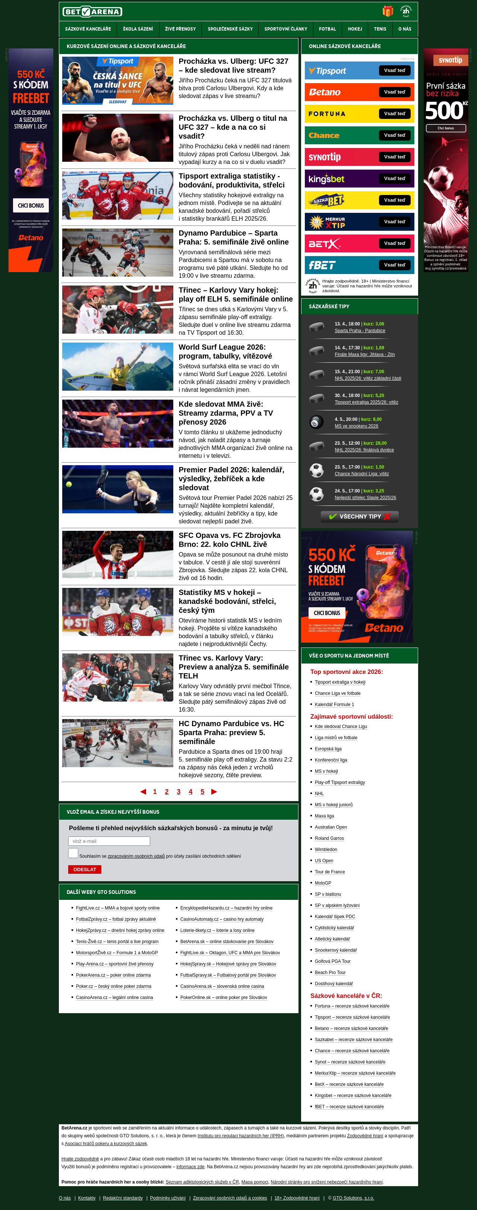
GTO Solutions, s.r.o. (353, 1198)
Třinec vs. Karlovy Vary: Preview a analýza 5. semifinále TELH (234, 667)
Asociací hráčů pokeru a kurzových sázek (106, 1143)
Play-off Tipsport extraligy (340, 782)
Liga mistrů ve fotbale (336, 737)
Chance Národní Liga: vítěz (362, 473)
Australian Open (331, 827)
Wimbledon (326, 849)
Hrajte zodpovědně (80, 1159)
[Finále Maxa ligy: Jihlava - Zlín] (319, 350)
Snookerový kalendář (336, 950)
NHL (319, 793)
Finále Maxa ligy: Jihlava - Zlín (365, 354)
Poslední (214, 791)
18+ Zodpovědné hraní (297, 1198)
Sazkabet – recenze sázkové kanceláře (354, 1039)
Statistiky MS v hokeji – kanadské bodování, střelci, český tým (227, 601)
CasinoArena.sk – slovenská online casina (222, 986)
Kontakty (87, 1198)
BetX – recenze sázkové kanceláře (349, 1084)
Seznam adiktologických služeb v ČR (202, 1182)
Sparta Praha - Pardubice (360, 330)
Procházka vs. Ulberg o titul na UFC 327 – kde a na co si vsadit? (233, 127)
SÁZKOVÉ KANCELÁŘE (159, 46)
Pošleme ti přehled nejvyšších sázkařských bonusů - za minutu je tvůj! (171, 828)
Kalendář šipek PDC (335, 916)
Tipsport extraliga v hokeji (340, 682)
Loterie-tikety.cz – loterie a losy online (217, 930)
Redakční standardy (123, 1198)
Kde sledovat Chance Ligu (341, 726)
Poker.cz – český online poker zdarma (113, 986)
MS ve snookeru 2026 (356, 426)
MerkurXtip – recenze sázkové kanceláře (355, 1073)
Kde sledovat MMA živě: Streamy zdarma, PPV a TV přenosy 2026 (226, 413)
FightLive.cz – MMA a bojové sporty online (118, 908)
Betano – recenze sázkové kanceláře (351, 1028)
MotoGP (323, 883)
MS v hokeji (326, 771)
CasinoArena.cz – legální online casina (114, 997)
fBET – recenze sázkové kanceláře (349, 1106)
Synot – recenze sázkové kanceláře (350, 1062)
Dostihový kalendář (334, 983)
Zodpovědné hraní (365, 1135)
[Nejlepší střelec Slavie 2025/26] (319, 494)
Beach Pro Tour (330, 972)
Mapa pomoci (254, 1182)
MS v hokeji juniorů (334, 804)
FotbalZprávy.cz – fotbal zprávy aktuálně (116, 919)
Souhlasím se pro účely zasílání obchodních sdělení (160, 856)
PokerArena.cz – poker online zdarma (113, 975)
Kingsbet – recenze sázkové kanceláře (353, 1095)
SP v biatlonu (328, 894)
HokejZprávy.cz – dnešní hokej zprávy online (120, 930)
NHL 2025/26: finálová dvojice (364, 450)
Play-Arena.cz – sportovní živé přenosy (115, 964)
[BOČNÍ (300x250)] (357, 641)
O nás (65, 1198)
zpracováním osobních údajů (136, 856)
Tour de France (330, 872)
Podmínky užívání (168, 1198)
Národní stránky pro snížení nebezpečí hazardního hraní (327, 1182)
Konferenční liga (331, 760)
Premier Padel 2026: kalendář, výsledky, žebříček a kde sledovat (232, 479)
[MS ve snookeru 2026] (319, 422)
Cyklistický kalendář (334, 927)
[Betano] (31, 270)
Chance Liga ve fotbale (338, 693)
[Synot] (446, 270)
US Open (324, 860)
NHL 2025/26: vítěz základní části (368, 378)
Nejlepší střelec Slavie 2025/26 (365, 497)
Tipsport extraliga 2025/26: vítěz (366, 402)
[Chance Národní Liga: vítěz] (319, 470)
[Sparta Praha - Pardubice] (319, 327)
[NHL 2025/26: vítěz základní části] (319, 374)
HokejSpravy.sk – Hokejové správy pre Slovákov (228, 964)
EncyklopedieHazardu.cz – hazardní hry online (226, 908)
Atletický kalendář (332, 939)
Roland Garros (329, 838)
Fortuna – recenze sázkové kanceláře (352, 1006)
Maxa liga (324, 816)
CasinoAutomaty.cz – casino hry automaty (221, 919)
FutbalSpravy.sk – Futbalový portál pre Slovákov (228, 975)
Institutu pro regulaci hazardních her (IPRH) (241, 1135)
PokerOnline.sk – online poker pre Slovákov (223, 997)
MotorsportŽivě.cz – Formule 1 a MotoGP (117, 952)
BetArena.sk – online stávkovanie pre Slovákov (227, 941)
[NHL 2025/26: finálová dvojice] (319, 446)
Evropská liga (328, 748)
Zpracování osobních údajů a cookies (230, 1198)
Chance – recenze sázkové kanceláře (352, 1050)
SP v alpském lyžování (337, 905)
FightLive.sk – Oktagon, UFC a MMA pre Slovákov (230, 952)
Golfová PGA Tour (333, 961)
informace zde (190, 1166)
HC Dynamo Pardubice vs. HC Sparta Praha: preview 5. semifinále (231, 732)
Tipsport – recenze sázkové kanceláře (352, 1017)
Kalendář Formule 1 (334, 704)
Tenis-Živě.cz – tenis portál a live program (117, 941)
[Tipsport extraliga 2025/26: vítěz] (319, 398)
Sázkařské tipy (329, 306)
